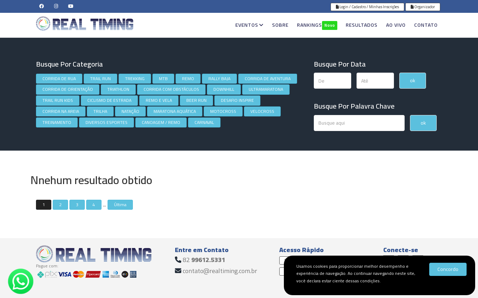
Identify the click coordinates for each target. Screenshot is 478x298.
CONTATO (426, 25)
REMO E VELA (159, 100)
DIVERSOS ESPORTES (106, 122)
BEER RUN (196, 100)
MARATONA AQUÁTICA (175, 111)
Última (120, 204)
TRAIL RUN (100, 78)
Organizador (423, 6)
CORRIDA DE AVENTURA (268, 78)
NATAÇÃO (130, 111)
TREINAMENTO (56, 122)
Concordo (447, 269)
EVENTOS (249, 25)
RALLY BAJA (219, 78)
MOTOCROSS (223, 111)
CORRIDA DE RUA (59, 78)
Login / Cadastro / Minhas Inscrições (367, 6)
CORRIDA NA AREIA (60, 111)
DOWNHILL (223, 89)
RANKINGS (317, 25)
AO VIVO (396, 25)
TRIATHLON (118, 89)
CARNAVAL (204, 122)
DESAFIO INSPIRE (237, 100)
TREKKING (135, 78)
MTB (163, 78)
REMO (188, 78)
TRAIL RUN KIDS (57, 100)
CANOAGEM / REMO (161, 122)
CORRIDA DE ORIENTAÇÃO (67, 89)
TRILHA (100, 111)
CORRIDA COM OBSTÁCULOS (171, 89)
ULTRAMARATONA (266, 89)
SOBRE (280, 25)
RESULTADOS (362, 25)
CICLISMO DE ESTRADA (109, 100)
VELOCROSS (262, 111)
